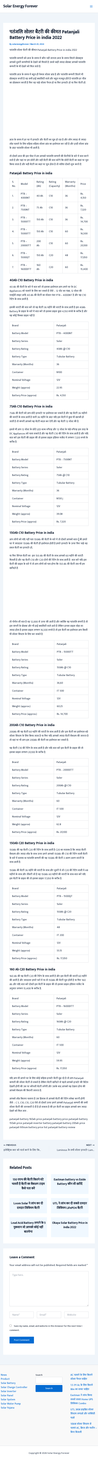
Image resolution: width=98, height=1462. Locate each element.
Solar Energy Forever (20, 6)
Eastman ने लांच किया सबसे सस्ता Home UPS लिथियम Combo (81, 1399)
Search (39, 1375)
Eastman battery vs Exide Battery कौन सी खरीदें (70, 1181)
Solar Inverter (8, 1391)
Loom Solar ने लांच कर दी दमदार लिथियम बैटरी (28, 1205)
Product (5, 1379)
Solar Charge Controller (14, 1387)
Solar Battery (8, 1383)
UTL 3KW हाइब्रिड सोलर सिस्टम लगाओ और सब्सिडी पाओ (82, 1413)
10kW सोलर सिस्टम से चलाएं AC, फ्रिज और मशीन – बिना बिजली (83, 1428)
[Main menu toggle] (91, 6)
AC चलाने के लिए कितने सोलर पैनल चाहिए (81, 1377)
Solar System (8, 1399)
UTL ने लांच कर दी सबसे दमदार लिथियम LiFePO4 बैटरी (70, 1205)
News (4, 1375)
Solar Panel (7, 1395)
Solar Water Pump (11, 1404)
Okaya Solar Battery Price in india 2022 (70, 1225)
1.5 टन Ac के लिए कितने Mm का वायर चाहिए (81, 1387)
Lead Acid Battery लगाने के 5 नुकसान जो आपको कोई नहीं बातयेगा (28, 1227)
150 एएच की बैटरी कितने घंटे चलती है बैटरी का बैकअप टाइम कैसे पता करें (28, 1184)
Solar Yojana (7, 1408)
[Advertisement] (49, 111)
